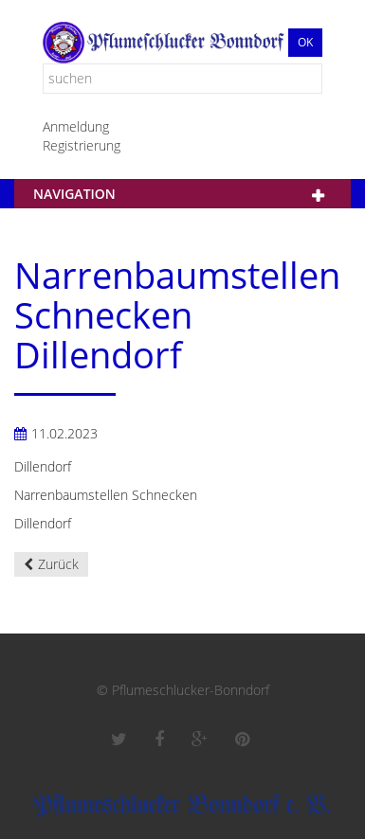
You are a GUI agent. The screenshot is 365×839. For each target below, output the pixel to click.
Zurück (58, 564)
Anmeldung (76, 126)
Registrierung (81, 145)
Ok (305, 42)
